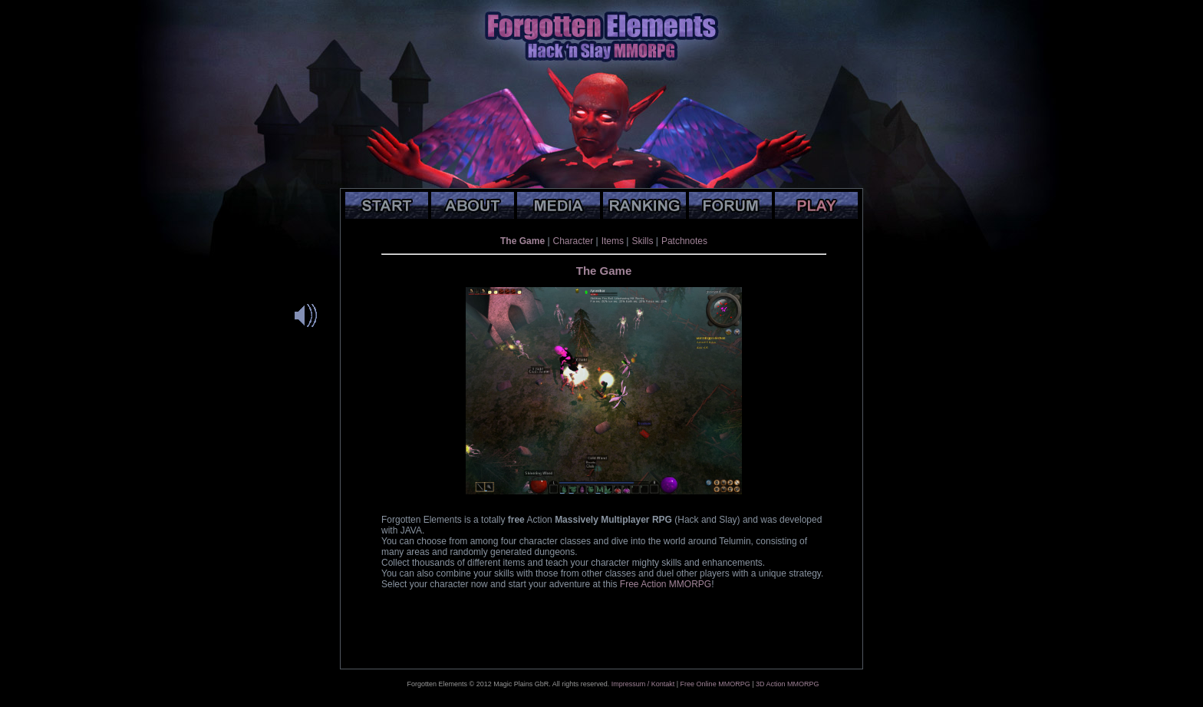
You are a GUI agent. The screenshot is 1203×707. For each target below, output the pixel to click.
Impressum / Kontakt (643, 684)
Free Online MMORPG (715, 684)
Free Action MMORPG (665, 584)
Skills (642, 241)
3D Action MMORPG (787, 684)
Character (573, 241)
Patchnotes (684, 241)
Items (613, 241)
